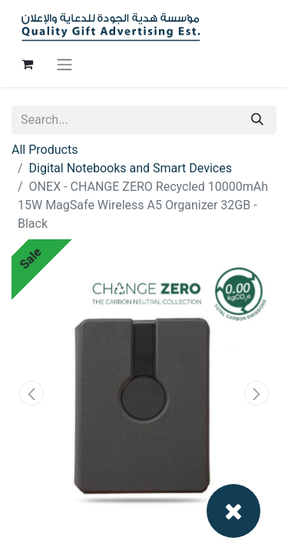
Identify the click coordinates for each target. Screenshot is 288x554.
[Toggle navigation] (64, 64)
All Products (45, 149)
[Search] (257, 120)
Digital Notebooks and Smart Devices (130, 168)
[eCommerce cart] (27, 63)
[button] (31, 393)
